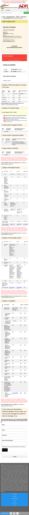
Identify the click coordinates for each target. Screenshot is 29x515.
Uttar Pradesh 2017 (10, 16)
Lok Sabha (8, 10)
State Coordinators (14, 498)
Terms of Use (14, 502)
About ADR (14, 496)
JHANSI (17, 16)
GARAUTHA (23, 16)
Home (2, 10)
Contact (14, 500)
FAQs (14, 505)
